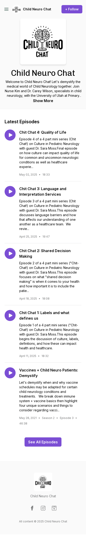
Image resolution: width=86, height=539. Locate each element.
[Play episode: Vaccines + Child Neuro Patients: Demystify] (10, 372)
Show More (43, 100)
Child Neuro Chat (37, 9)
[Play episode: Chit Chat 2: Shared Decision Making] (10, 253)
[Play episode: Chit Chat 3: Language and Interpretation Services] (10, 191)
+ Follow (72, 9)
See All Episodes (43, 442)
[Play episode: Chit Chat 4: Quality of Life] (10, 135)
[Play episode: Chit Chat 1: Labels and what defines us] (10, 315)
